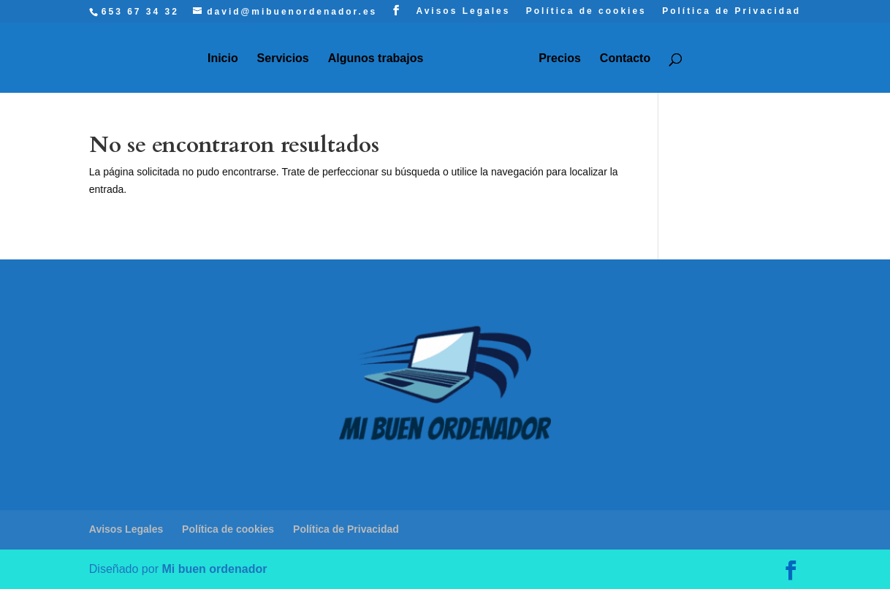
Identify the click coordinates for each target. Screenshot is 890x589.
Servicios (283, 58)
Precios (560, 58)
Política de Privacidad (731, 11)
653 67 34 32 (140, 12)
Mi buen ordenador (214, 569)
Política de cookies (586, 11)
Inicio (223, 58)
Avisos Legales (463, 11)
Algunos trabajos (376, 58)
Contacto (625, 58)
